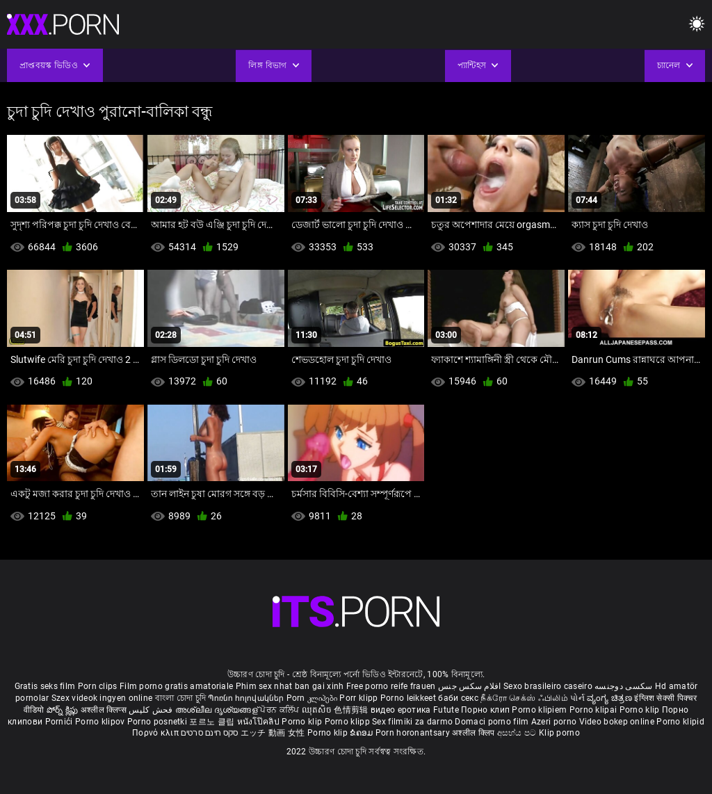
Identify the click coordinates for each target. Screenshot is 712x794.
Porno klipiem (540, 710)
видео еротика (401, 710)
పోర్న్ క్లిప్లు (64, 710)
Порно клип (486, 710)
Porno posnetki (158, 722)
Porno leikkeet (409, 698)
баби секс (458, 698)
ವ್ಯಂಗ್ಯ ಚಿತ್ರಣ (610, 698)
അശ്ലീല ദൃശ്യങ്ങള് (217, 710)
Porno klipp (349, 722)
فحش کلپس (152, 710)
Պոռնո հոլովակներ (247, 698)
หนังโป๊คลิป (259, 722)
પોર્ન (577, 698)
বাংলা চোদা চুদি (180, 698)
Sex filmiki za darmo (412, 722)
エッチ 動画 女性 (273, 733)
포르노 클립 (212, 722)
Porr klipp (359, 698)
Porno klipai (594, 710)
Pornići (60, 722)
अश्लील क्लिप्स (105, 710)
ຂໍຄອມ (362, 733)
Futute (446, 710)
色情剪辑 (352, 710)
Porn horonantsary (413, 733)
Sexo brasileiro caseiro (547, 686)
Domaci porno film (491, 722)
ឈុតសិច (318, 710)
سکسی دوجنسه (623, 686)
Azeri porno (555, 722)
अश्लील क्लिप (474, 733)
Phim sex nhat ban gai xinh (290, 686)
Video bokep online (616, 722)
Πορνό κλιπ (156, 733)
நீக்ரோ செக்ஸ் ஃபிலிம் (524, 698)
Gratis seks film (45, 686)
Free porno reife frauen (391, 686)
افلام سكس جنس (469, 686)
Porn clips (99, 686)
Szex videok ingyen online (102, 698)
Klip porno (559, 733)
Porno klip (641, 710)
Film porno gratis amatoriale (176, 686)
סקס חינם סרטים (209, 733)
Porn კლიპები (313, 698)
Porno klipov (101, 722)
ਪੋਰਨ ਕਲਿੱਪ (280, 710)
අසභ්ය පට (518, 733)
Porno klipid (680, 722)
